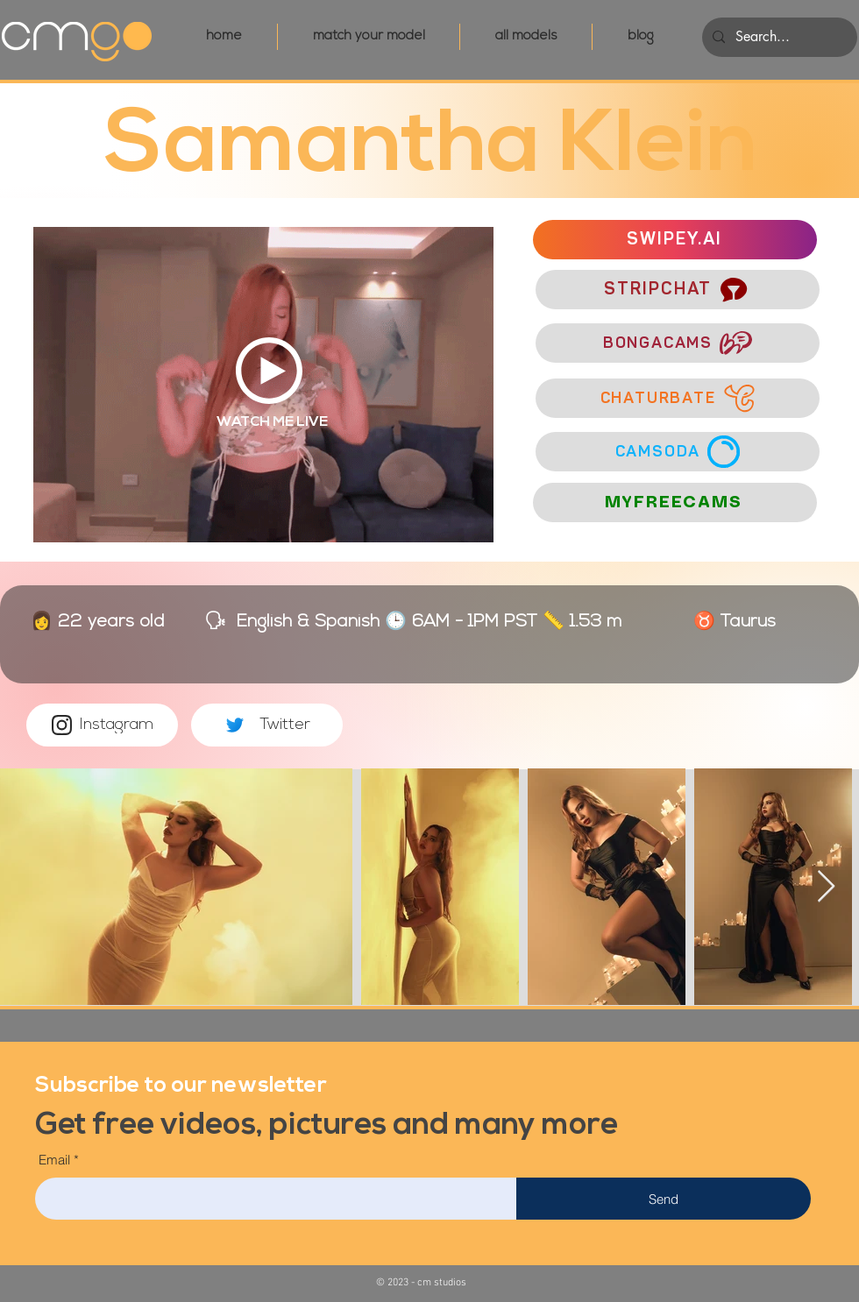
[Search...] (777, 37)
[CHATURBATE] (678, 398)
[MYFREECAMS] (675, 502)
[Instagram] (102, 725)
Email (54, 1159)
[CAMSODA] (678, 451)
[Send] (663, 1199)
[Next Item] (826, 887)
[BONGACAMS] (678, 343)
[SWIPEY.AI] (675, 239)
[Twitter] (267, 725)
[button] (181, 1083)
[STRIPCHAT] (678, 289)
